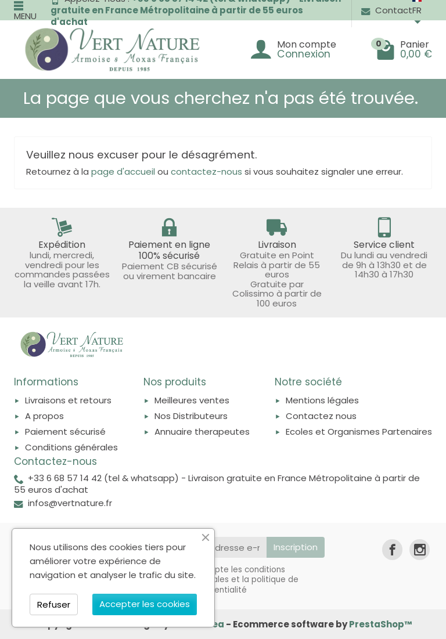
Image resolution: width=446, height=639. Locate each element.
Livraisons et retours (68, 400)
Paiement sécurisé (65, 431)
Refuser (53, 604)
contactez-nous (206, 171)
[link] (392, 549)
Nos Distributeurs (191, 416)
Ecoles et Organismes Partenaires (359, 431)
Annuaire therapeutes (202, 431)
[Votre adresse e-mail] (221, 547)
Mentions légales (322, 400)
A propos (44, 416)
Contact (386, 10)
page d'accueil (123, 171)
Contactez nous (321, 416)
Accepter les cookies (144, 604)
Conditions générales (71, 447)
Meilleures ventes (191, 400)
